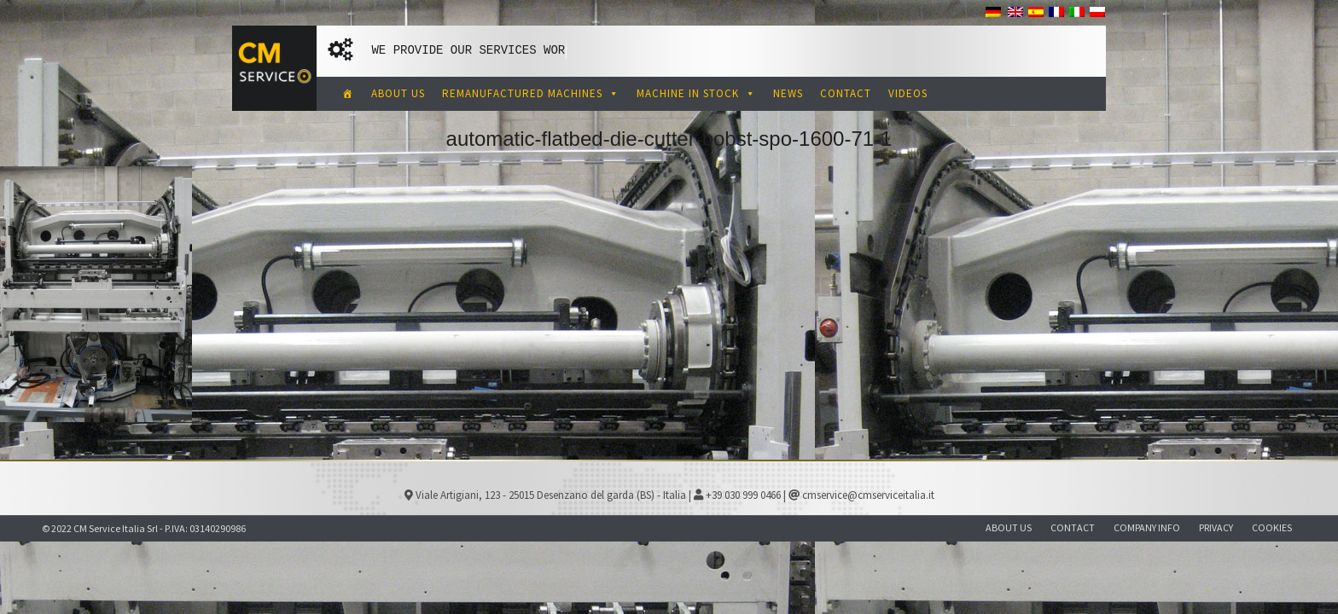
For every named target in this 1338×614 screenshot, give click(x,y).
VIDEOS (908, 93)
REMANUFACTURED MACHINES (531, 93)
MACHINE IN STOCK (696, 93)
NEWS (788, 93)
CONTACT (845, 93)
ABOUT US (398, 93)
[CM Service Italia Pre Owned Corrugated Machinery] (348, 94)
